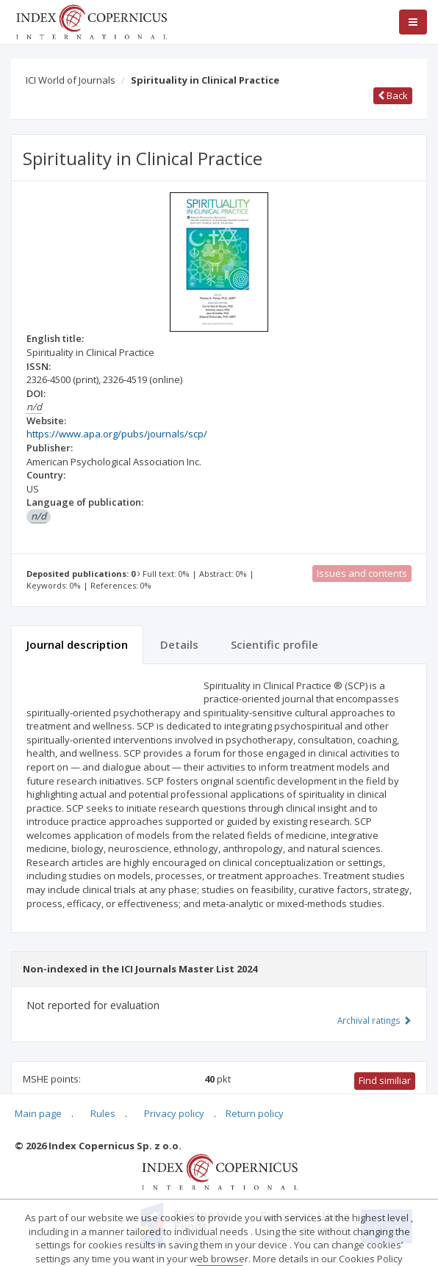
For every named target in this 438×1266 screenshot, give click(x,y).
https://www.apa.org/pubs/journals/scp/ (116, 433)
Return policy (255, 1113)
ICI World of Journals (70, 80)
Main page (38, 1113)
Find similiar (385, 1080)
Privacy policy (174, 1113)
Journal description (77, 644)
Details (179, 644)
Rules (102, 1113)
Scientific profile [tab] (274, 644)
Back (393, 95)
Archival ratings (374, 1020)
